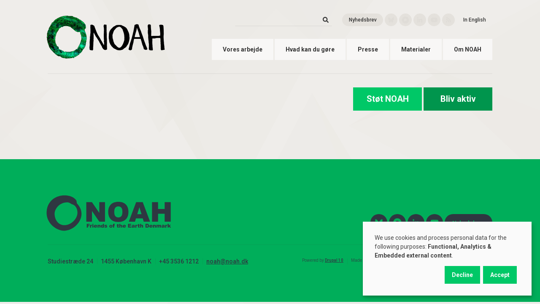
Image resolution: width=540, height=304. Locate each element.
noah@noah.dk (227, 261)
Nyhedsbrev (363, 20)
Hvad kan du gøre (310, 49)
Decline (462, 274)
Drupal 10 (334, 260)
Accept (500, 274)
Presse (368, 49)
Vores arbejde (242, 49)
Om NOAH (467, 49)
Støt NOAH (388, 99)
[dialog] (447, 259)
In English (474, 20)
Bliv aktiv (458, 99)
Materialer (416, 49)
